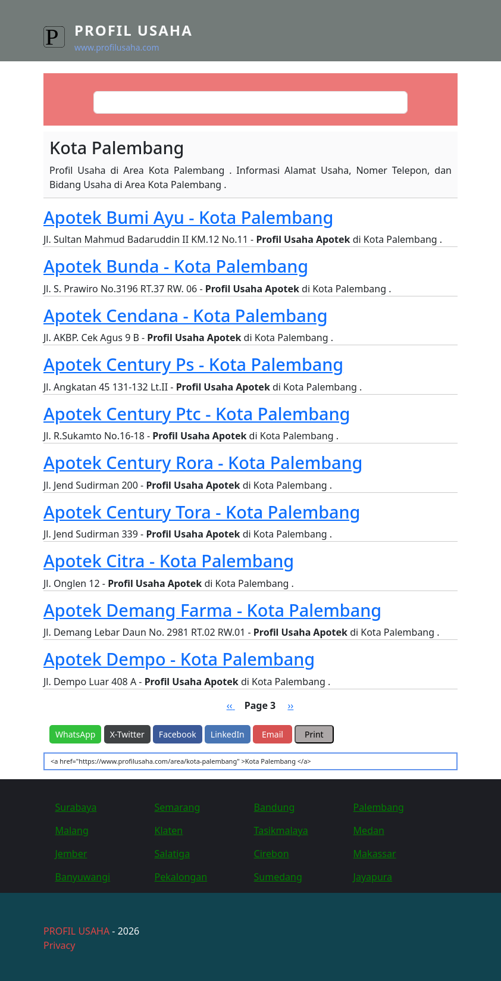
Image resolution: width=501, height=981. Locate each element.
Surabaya (76, 807)
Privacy (59, 945)
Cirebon (271, 853)
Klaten (169, 830)
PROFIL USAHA (76, 931)
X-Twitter (127, 734)
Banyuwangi (83, 876)
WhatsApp (75, 734)
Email (272, 734)
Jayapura (372, 876)
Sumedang (278, 876)
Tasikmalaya (281, 830)
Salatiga (172, 853)
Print (314, 734)
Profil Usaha (133, 30)
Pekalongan (181, 876)
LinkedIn (228, 734)
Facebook (177, 734)
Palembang (378, 807)
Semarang (178, 807)
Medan (368, 830)
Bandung (274, 807)
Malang (72, 830)
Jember (71, 853)
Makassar (374, 853)
